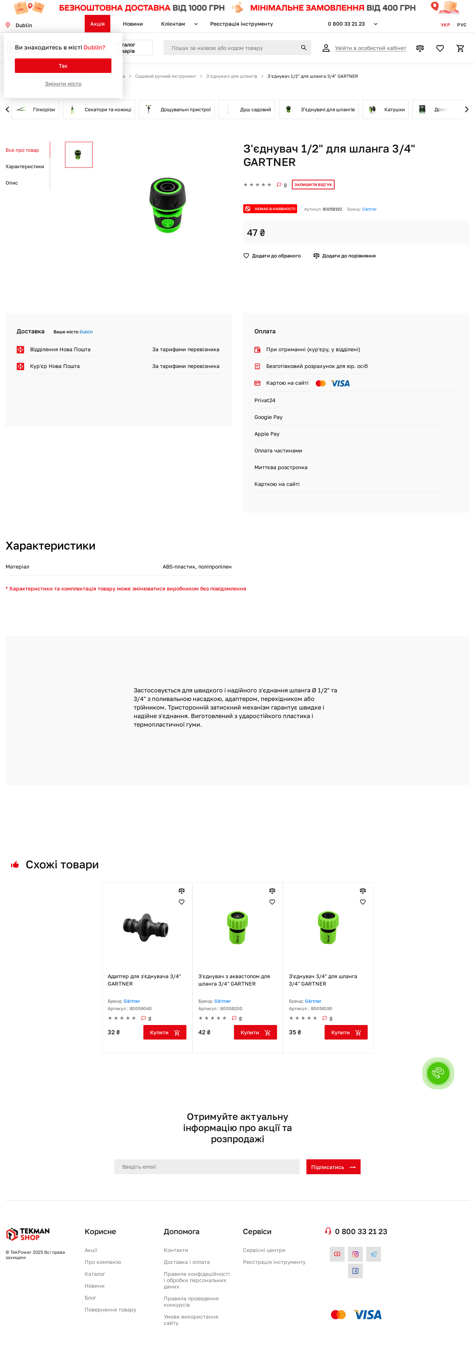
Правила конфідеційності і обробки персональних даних (197, 1280)
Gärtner (369, 208)
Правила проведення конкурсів (191, 1301)
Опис (12, 183)
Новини (133, 23)
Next (454, 109)
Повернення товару (110, 1309)
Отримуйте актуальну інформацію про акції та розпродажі (237, 1127)
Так (63, 66)
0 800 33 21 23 (346, 23)
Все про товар (22, 150)
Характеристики (25, 166)
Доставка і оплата (187, 1262)
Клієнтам (173, 23)
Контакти (176, 1250)
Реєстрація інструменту (241, 23)
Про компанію (103, 1262)
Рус (462, 25)
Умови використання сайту (191, 1319)
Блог (90, 1297)
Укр (445, 25)
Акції (91, 1250)
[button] (438, 1073)
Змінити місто (63, 83)
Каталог (95, 1274)
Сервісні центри (264, 1250)
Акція (97, 23)
